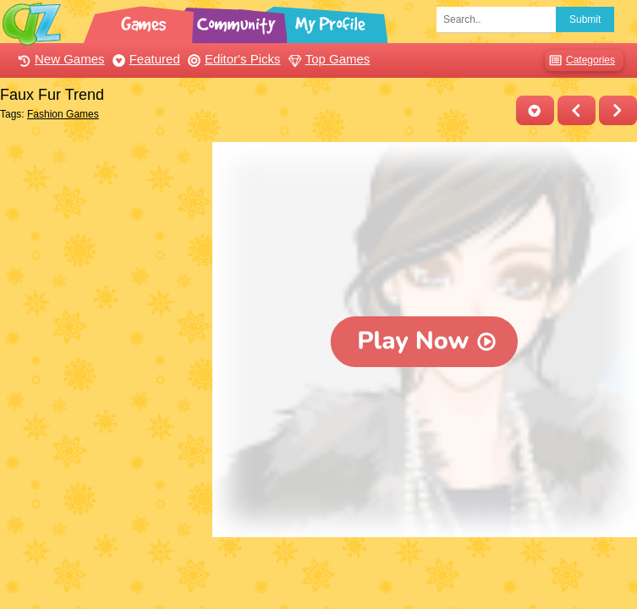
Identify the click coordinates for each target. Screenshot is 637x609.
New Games (59, 59)
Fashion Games (63, 114)
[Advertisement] (102, 226)
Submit (585, 19)
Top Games (327, 59)
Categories (580, 60)
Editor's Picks (232, 59)
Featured (144, 59)
